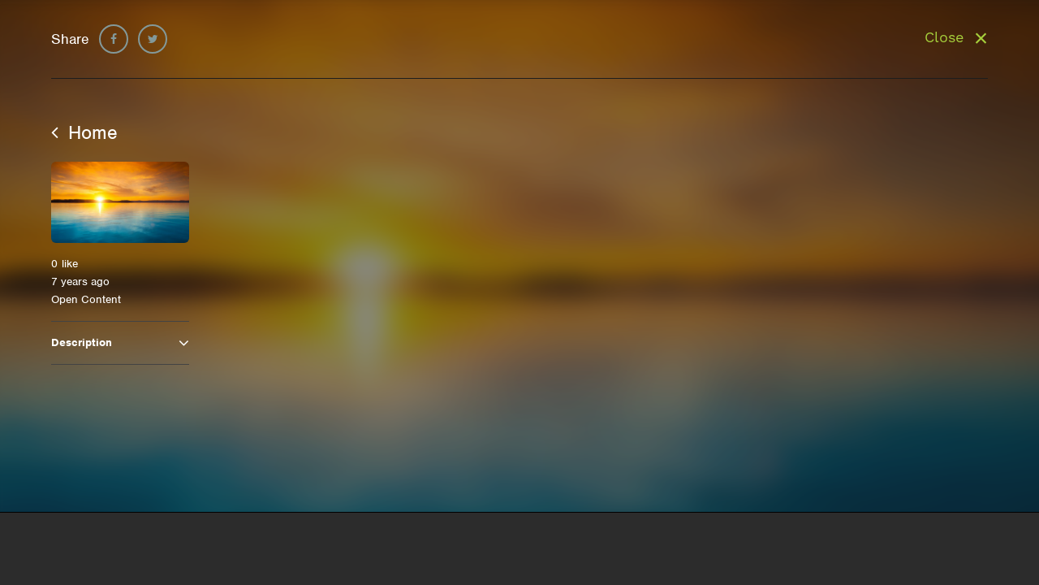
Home (84, 132)
